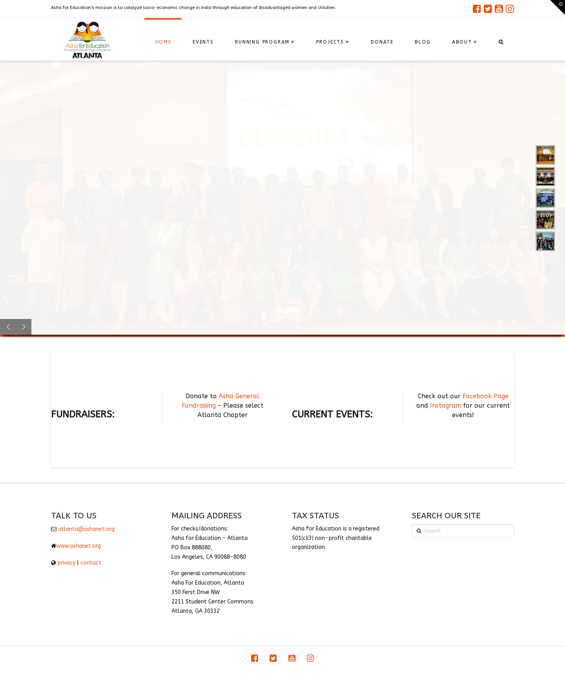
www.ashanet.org (78, 546)
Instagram (445, 405)
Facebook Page (485, 396)
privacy (66, 563)
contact (90, 563)
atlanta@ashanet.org (86, 529)
